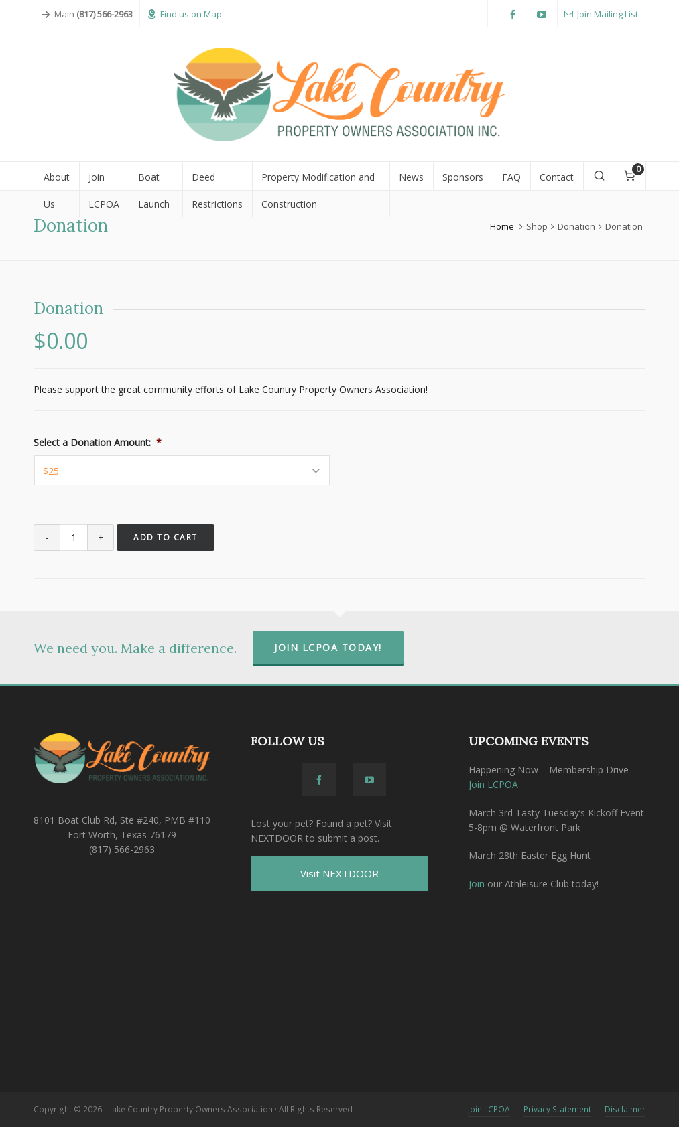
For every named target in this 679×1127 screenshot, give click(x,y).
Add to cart (165, 537)
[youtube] (543, 15)
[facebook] (514, 15)
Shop (537, 226)
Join (477, 883)
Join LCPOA (493, 784)
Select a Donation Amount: (98, 443)
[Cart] (630, 176)
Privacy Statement (557, 1109)
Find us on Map (184, 14)
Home (502, 226)
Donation (576, 226)
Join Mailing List (601, 14)
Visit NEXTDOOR (339, 873)
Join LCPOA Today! (328, 647)
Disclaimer (625, 1109)
